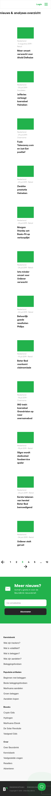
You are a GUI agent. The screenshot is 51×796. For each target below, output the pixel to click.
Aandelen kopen (11, 699)
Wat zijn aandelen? (12, 659)
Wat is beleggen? (11, 653)
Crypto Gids (9, 713)
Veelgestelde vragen (13, 758)
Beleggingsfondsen (12, 664)
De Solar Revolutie (12, 728)
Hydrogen (8, 718)
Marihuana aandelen (13, 688)
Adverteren (8, 768)
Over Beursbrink (11, 747)
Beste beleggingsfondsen (15, 683)
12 (47, 562)
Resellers (7, 763)
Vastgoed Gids (10, 734)
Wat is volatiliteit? (11, 648)
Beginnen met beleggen (14, 678)
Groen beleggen (11, 694)
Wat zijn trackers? (11, 643)
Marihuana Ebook (11, 723)
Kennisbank (9, 753)
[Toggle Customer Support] (42, 787)
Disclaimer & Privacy (17, 787)
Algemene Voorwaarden (36, 787)
